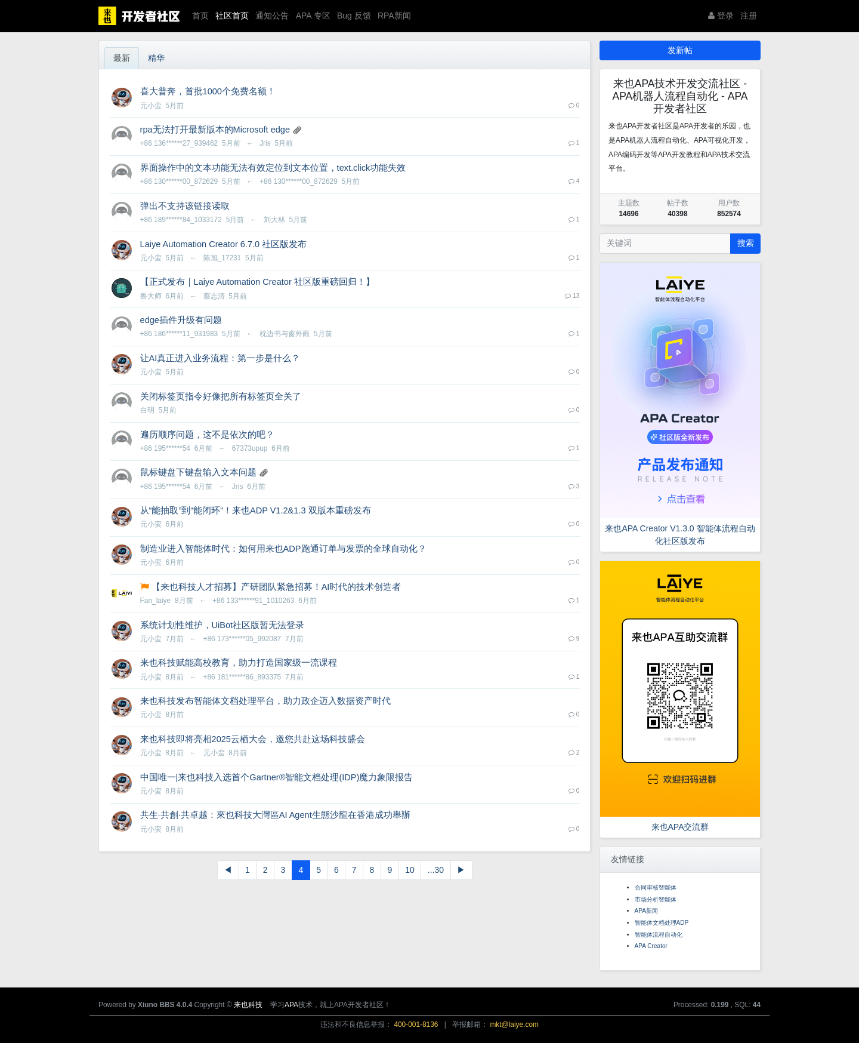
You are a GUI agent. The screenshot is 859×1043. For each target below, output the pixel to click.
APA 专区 (313, 15)
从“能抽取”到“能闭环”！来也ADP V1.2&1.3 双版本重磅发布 (255, 510)
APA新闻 (646, 910)
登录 (721, 15)
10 (410, 870)
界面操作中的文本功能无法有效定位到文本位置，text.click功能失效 (273, 168)
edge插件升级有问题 (181, 320)
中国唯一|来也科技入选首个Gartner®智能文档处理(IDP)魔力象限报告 (276, 777)
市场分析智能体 (655, 899)
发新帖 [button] (680, 50)
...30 (436, 870)
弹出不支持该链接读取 (185, 206)
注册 (748, 15)
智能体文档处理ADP (662, 922)
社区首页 (232, 15)
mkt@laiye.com (514, 1024)
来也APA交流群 (680, 827)
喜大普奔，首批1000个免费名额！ (208, 91)
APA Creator (651, 946)
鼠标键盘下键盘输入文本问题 (198, 472)
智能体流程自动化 (658, 934)
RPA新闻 (394, 15)
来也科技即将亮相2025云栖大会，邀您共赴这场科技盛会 (252, 739)
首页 (200, 15)
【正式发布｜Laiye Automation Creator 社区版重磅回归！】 (257, 282)
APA (291, 1005)
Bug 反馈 (354, 15)
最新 (121, 58)
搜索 (745, 243)
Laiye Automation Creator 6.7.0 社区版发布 (223, 244)
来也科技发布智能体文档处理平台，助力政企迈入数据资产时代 (265, 701)
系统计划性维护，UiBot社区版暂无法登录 (222, 625)
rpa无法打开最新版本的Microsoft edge (215, 129)
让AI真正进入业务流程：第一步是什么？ (220, 358)
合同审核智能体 (655, 887)
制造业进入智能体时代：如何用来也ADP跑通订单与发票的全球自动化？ (283, 548)
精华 (156, 58)
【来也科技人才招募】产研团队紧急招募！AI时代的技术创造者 (276, 587)
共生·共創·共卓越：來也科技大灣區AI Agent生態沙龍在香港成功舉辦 (275, 815)
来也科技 (248, 1005)
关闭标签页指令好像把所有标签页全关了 (220, 396)
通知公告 (272, 15)
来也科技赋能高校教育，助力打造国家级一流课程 (238, 662)
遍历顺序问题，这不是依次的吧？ (207, 434)
